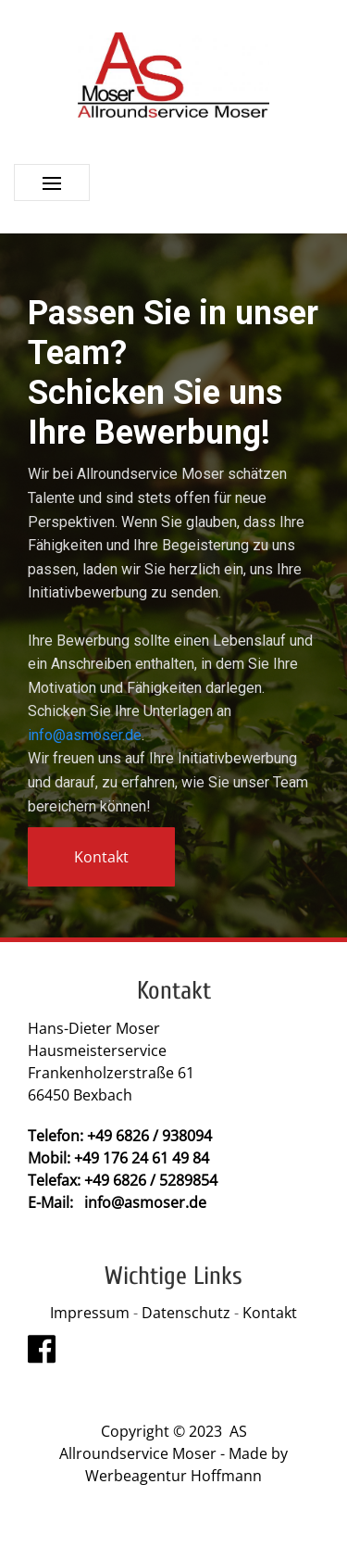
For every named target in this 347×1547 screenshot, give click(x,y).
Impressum (90, 1312)
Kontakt (269, 1312)
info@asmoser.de (85, 735)
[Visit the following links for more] (42, 1349)
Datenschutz (188, 1312)
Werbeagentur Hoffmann (173, 1475)
